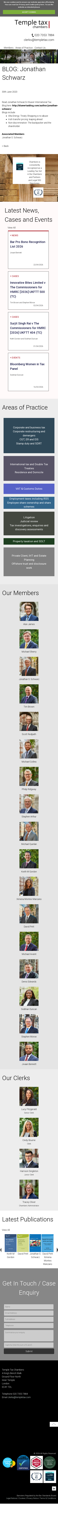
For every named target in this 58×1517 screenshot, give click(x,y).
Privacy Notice (33, 1498)
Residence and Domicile (29, 472)
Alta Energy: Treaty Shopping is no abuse (28, 115)
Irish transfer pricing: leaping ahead (25, 119)
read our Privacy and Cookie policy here (28, 4)
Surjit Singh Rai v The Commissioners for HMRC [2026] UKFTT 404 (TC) (28, 328)
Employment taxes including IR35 (29, 498)
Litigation (29, 517)
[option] (29, 56)
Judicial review (29, 521)
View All (12, 227)
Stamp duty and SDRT (29, 443)
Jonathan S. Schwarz (12, 137)
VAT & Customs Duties (29, 488)
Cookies (22, 1498)
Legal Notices (11, 1498)
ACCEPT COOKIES (29, 12)
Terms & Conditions (48, 1498)
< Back (5, 146)
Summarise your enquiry (29, 1336)
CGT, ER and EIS (29, 439)
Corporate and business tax (29, 427)
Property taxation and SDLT (29, 541)
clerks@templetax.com (39, 40)
